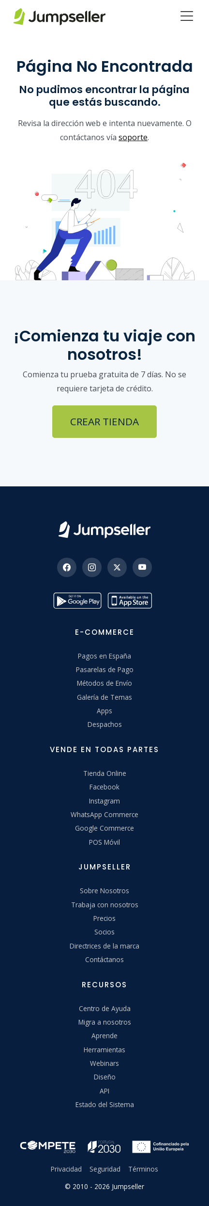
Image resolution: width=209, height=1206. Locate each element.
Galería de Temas (104, 697)
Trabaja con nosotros (104, 904)
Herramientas (104, 1049)
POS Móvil (104, 842)
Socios (104, 931)
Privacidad (66, 1169)
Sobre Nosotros (104, 890)
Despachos (105, 724)
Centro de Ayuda (105, 1008)
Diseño (105, 1076)
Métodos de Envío (104, 683)
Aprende (104, 1035)
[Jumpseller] (104, 529)
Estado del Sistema (104, 1104)
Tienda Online (104, 773)
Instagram (104, 800)
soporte (133, 137)
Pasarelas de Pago (105, 669)
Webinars (104, 1063)
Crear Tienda (104, 421)
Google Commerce (104, 828)
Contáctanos (104, 959)
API (104, 1090)
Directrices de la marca (104, 945)
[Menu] (186, 17)
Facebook (104, 786)
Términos (143, 1169)
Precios (104, 918)
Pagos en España (104, 655)
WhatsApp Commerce (104, 814)
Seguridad (105, 1169)
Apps (104, 710)
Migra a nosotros (104, 1022)
